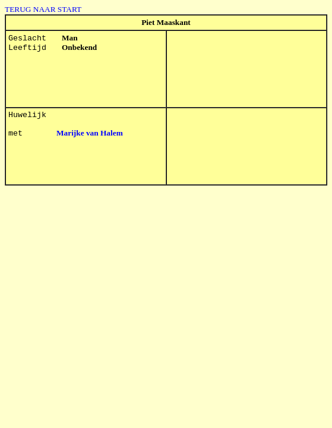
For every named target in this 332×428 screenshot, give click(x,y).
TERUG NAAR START (43, 9)
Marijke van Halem (89, 132)
